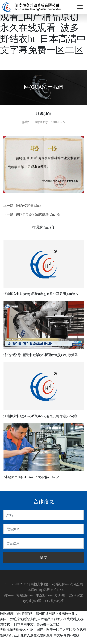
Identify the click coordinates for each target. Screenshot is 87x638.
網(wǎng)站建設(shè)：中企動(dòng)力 (31, 595)
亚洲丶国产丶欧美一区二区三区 (49, 629)
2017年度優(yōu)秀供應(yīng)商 (38, 214)
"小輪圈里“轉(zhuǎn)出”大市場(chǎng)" (31, 477)
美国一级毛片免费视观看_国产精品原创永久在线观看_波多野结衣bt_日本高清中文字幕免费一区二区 (43, 27)
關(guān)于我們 (43, 87)
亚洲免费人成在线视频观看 (33, 635)
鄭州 (61, 595)
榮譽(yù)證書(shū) (28, 205)
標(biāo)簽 (56, 601)
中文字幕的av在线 (66, 635)
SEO (46, 601)
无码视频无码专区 (13, 629)
